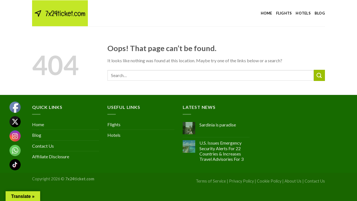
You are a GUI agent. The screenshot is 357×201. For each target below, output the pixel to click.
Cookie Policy (269, 181)
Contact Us (43, 146)
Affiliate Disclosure (50, 156)
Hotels (303, 13)
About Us (292, 181)
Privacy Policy (241, 181)
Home (266, 13)
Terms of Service (211, 181)
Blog (320, 13)
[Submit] (319, 75)
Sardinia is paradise (217, 124)
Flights (284, 13)
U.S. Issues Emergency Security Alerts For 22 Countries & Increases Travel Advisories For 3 (221, 151)
